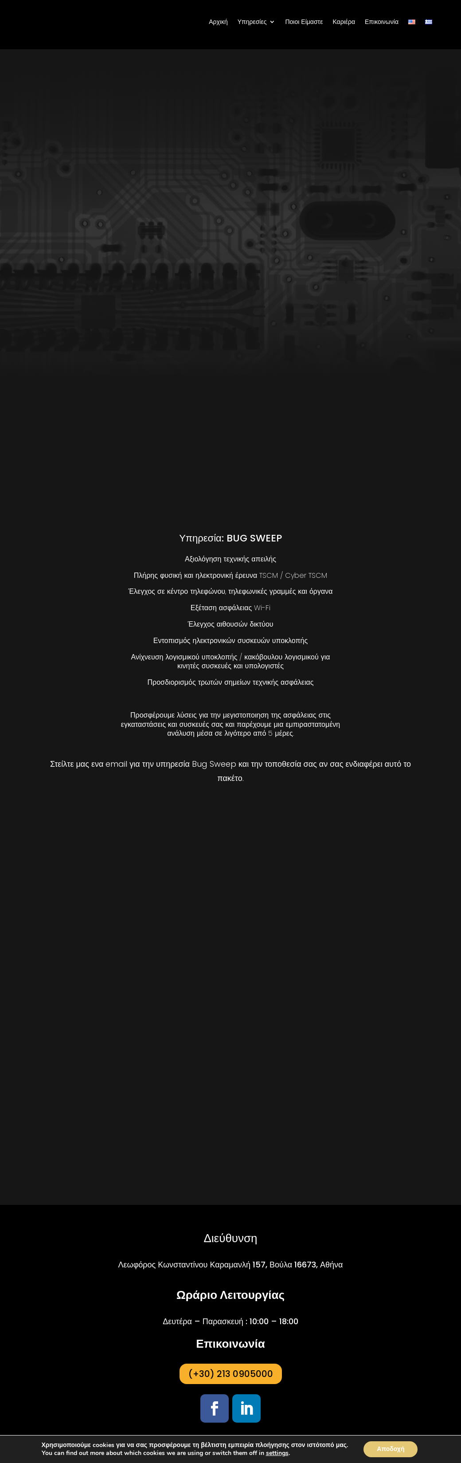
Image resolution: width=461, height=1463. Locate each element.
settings (277, 1453)
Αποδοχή (390, 1449)
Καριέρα (343, 21)
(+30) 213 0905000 (230, 1374)
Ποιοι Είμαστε (304, 21)
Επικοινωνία (381, 21)
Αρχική (218, 21)
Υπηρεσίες (252, 21)
